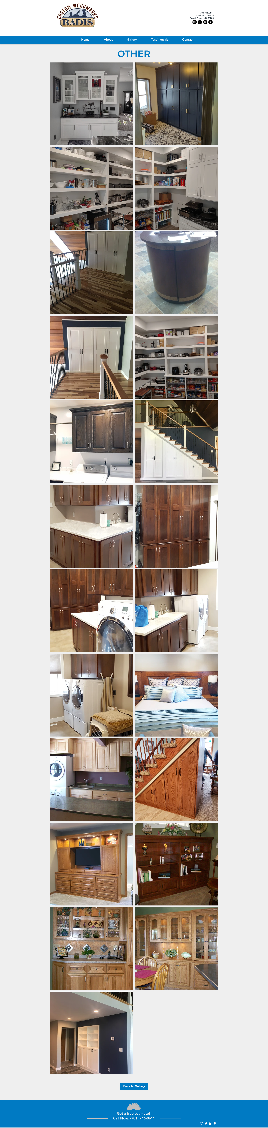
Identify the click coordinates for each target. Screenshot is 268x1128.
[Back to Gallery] (134, 1086)
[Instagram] (194, 22)
